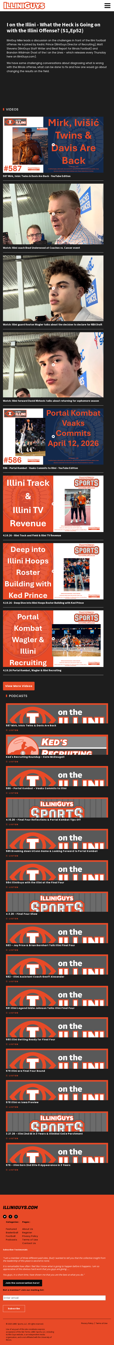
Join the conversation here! (22, 1282)
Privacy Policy (30, 1236)
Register (27, 1232)
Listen (13, 730)
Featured (11, 1229)
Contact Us (29, 1243)
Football (10, 1236)
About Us (27, 1229)
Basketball (12, 1232)
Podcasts (11, 1240)
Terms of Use (30, 1240)
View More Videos (18, 686)
